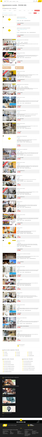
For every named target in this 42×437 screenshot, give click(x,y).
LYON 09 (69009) (18, 355)
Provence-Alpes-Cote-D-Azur (20, 433)
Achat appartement (27, 431)
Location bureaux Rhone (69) (27, 364)
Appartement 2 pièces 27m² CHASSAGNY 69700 (22, 136)
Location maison (33, 431)
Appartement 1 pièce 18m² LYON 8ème (21, 71)
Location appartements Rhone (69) (28, 361)
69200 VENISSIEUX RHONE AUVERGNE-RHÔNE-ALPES (25, 323)
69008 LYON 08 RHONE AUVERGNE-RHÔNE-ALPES (24, 272)
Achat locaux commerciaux (27, 433)
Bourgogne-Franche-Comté (6, 431)
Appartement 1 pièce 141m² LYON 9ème (21, 214)
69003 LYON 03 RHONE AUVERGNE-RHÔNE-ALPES (24, 128)
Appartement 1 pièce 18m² (19, 227)
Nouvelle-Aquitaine (19, 431)
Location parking (33, 433)
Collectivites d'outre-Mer (5, 433)
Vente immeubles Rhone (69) (7, 371)
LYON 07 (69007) (6, 355)
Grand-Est (11, 432)
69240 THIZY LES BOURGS (21, 45)
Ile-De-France (11, 433)
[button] (5, 1)
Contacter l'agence (18, 24)
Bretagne (4, 432)
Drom (10, 431)
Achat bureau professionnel (28, 434)
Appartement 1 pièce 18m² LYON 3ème (21, 123)
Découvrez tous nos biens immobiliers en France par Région (10, 429)
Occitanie (18, 432)
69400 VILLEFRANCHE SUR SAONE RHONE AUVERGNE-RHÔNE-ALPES (27, 32)
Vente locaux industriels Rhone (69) (9, 364)
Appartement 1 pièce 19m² (19, 201)
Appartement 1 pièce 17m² (19, 175)
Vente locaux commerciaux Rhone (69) (9, 366)
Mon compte (36, 1)
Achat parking (26, 432)
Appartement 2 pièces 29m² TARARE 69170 (21, 110)
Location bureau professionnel (35, 432)
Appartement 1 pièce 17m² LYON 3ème (21, 97)
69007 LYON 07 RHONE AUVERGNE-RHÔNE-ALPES (24, 246)
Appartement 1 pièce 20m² (19, 279)
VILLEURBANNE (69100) (31, 355)
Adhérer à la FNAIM (40, 1)
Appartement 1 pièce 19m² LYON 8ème (21, 266)
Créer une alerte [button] (37, 10)
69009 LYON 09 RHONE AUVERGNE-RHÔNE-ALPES (24, 57)
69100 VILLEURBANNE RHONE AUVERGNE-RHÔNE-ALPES (25, 233)
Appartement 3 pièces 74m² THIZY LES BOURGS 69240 (22, 84)
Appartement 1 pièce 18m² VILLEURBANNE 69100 (22, 149)
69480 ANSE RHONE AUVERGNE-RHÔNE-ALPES (24, 20)
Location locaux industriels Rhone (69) (29, 366)
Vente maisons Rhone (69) (7, 361)
